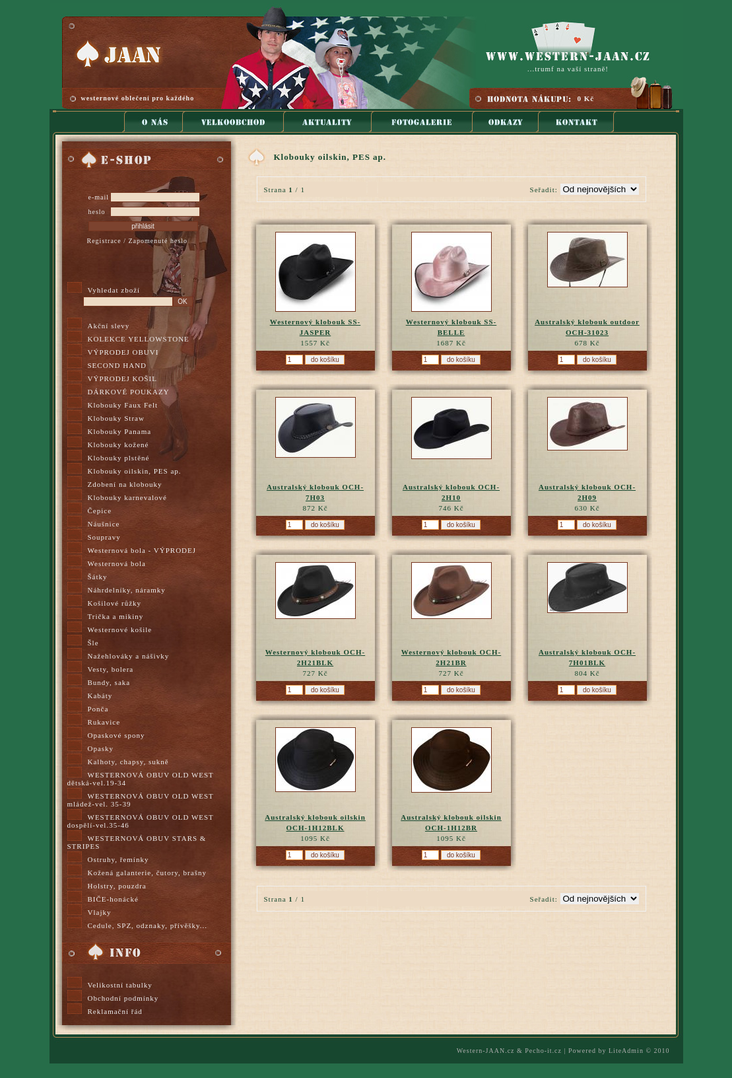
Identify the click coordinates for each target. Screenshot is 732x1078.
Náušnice (104, 524)
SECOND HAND (117, 365)
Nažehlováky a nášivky (129, 656)
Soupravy (104, 537)
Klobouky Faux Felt (123, 405)
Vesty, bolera (111, 669)
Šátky (98, 577)
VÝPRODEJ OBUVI (123, 352)
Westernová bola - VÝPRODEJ (142, 550)
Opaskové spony (116, 735)
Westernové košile (120, 629)
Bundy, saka (109, 682)
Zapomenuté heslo (157, 240)
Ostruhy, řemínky (118, 859)
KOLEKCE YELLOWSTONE (138, 339)
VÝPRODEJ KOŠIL (122, 378)
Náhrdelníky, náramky (127, 590)
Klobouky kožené (118, 445)
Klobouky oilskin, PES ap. (135, 471)
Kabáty (100, 696)
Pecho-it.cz (543, 1050)
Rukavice (104, 722)
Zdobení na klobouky (125, 484)
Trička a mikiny (116, 616)
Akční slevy (109, 326)
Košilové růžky (115, 603)
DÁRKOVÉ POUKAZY (129, 392)
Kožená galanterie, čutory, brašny (147, 873)
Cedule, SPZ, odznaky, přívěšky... (148, 925)
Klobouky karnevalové (128, 497)
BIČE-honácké (113, 899)
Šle (93, 643)
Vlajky (100, 912)
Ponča (98, 709)
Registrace (104, 240)
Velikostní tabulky (120, 985)
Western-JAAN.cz (486, 1050)
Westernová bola (117, 563)
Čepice (100, 511)
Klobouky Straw (116, 418)
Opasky (101, 748)
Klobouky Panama (120, 431)
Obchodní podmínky (123, 998)
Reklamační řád (115, 1011)
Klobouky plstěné (119, 458)
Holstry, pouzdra (117, 886)
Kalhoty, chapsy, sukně (128, 762)
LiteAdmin (626, 1050)
